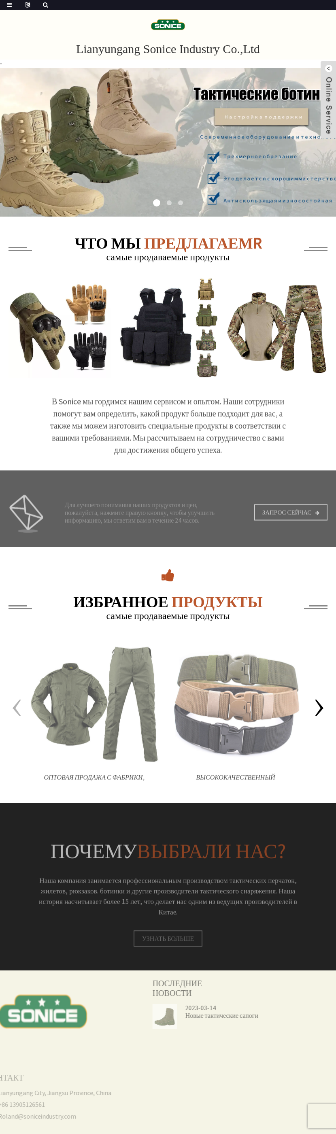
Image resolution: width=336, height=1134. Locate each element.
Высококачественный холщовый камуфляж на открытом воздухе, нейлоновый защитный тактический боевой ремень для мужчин (235, 785)
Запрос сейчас (287, 517)
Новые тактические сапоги (206, 1015)
